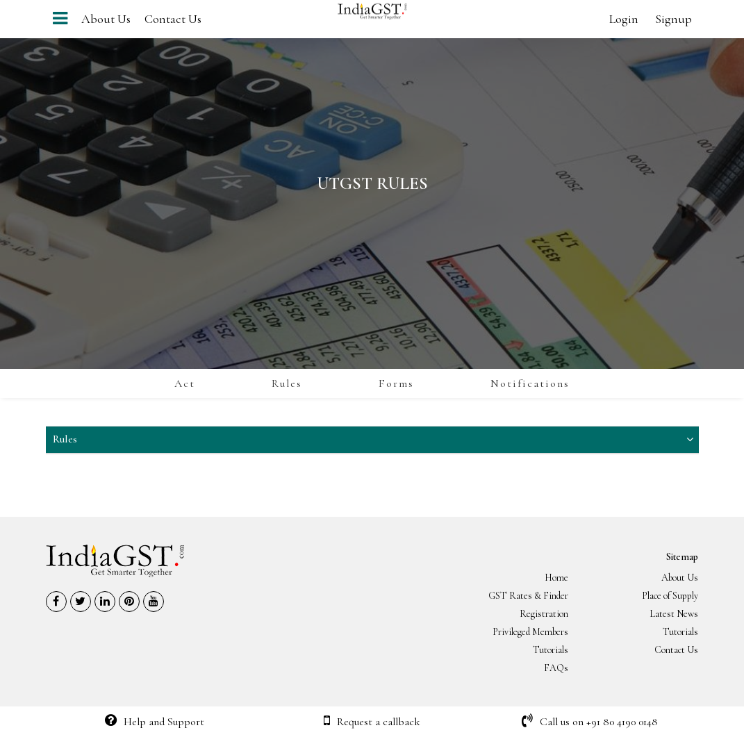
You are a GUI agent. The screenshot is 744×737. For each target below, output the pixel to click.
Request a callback (372, 722)
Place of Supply (670, 596)
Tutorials (680, 632)
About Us (106, 18)
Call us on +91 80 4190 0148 (590, 722)
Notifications (530, 383)
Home (556, 577)
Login (623, 18)
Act (184, 383)
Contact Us (172, 18)
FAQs (556, 668)
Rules (287, 383)
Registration (544, 614)
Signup (673, 18)
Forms (396, 383)
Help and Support (154, 722)
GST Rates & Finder (528, 596)
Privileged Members (530, 632)
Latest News (674, 614)
